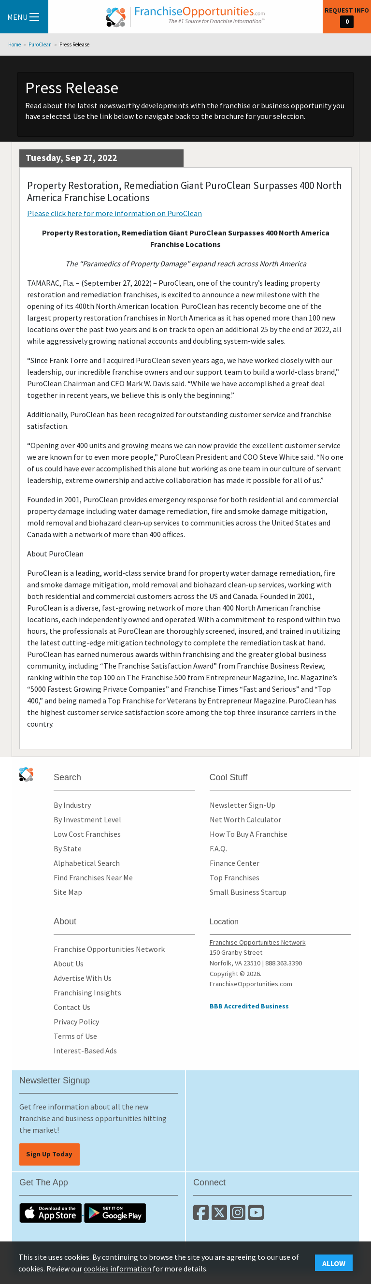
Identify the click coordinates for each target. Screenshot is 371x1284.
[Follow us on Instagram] (239, 1216)
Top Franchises (234, 877)
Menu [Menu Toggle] (23, 17)
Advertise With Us (83, 978)
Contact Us (72, 1007)
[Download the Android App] (115, 1212)
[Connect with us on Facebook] (202, 1216)
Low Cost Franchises (87, 834)
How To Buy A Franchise (248, 834)
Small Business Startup (248, 892)
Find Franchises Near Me (93, 877)
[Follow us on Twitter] (221, 1216)
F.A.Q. (218, 848)
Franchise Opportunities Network (109, 949)
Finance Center (234, 863)
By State (68, 848)
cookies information (117, 1268)
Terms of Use (75, 1036)
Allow (333, 1263)
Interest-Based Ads (85, 1050)
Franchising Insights (87, 992)
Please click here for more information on (114, 213)
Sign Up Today (49, 1154)
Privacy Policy (76, 1021)
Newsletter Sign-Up (242, 805)
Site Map (68, 892)
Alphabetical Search (87, 863)
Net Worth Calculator (245, 819)
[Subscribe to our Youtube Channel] (256, 1216)
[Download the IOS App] (51, 1212)
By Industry (72, 805)
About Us (69, 963)
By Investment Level (87, 819)
